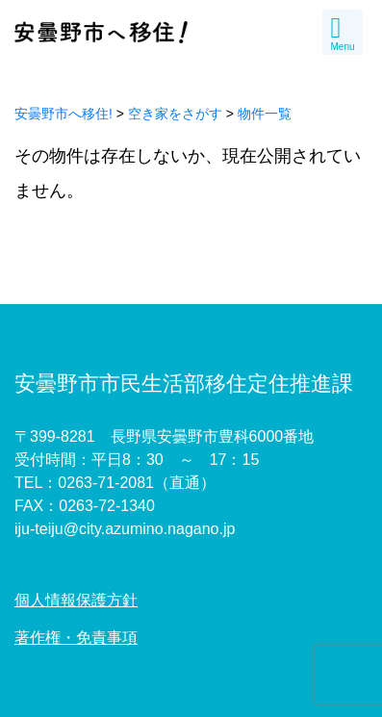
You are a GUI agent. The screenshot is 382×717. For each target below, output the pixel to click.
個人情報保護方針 (76, 600)
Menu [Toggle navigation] (342, 32)
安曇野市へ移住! (63, 113)
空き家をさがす (175, 113)
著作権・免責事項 (76, 637)
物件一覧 (265, 113)
